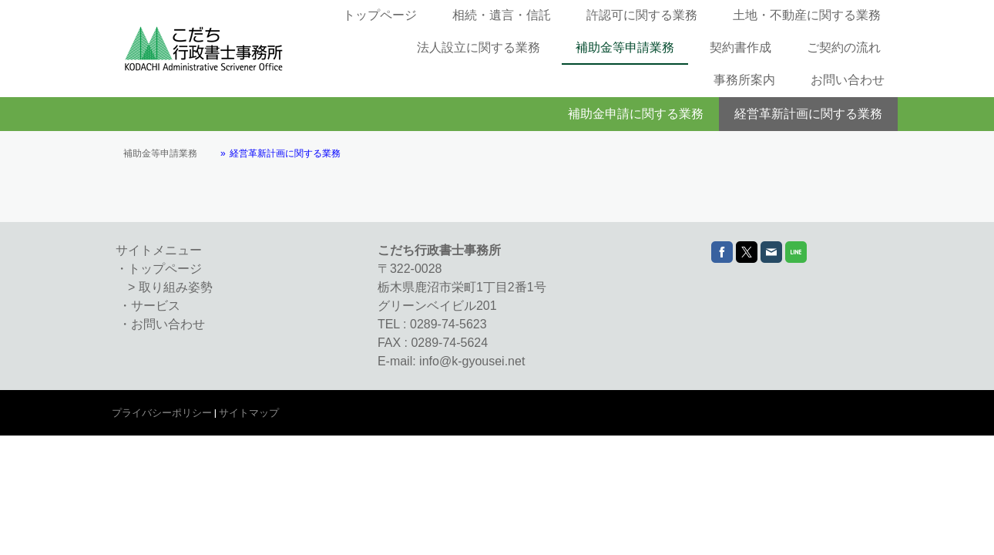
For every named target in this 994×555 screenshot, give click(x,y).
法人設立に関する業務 (478, 47)
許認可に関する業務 (641, 15)
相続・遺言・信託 (501, 15)
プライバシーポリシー (162, 413)
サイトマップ (249, 413)
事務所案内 (744, 79)
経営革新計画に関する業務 (808, 113)
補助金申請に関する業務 (636, 113)
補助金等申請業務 (625, 47)
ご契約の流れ (844, 47)
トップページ (380, 15)
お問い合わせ (848, 79)
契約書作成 (740, 47)
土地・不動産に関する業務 (807, 15)
